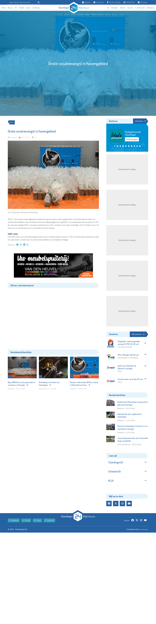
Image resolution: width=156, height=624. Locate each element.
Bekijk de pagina (131, 140)
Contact (26, 525)
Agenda (86, 2)
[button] (114, 146)
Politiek (21, 7)
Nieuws (10, 7)
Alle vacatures (138, 334)
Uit (108, 7)
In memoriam (140, 7)
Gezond (130, 7)
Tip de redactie (113, 2)
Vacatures (98, 2)
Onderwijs (36, 7)
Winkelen (114, 7)
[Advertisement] (53, 317)
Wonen (122, 7)
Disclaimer (49, 525)
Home (3, 7)
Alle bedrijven (138, 121)
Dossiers (142, 2)
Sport (28, 7)
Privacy (37, 525)
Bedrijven (150, 7)
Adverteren (129, 2)
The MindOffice (142, 534)
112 (16, 7)
